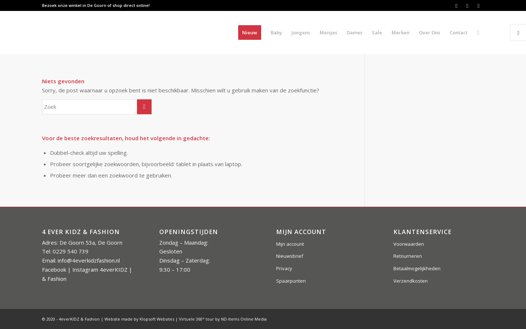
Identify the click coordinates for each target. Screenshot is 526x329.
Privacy (284, 268)
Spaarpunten (291, 281)
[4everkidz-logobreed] (114, 32)
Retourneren (407, 256)
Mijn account (290, 244)
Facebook (54, 269)
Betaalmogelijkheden (417, 268)
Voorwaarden (408, 244)
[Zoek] (478, 32)
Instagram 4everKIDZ (99, 269)
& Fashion (54, 278)
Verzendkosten (410, 281)
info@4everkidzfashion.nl (89, 260)
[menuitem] (249, 32)
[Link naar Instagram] (467, 5)
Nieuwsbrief (289, 256)
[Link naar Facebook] (456, 5)
